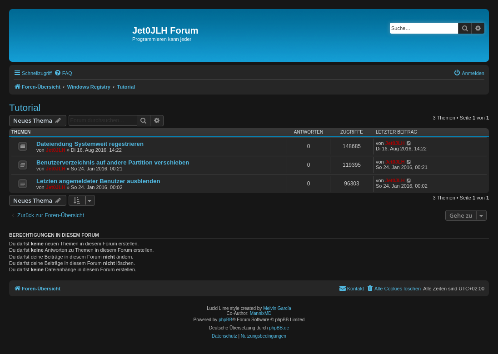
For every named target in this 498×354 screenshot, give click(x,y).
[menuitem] (63, 73)
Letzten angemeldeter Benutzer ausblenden (98, 181)
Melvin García (277, 308)
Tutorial (24, 107)
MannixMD (261, 313)
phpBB (225, 319)
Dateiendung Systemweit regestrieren (90, 143)
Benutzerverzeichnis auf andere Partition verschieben (112, 162)
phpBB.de (279, 327)
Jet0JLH (55, 150)
